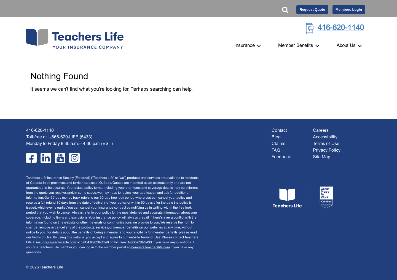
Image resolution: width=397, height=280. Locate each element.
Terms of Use (42, 237)
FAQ (276, 150)
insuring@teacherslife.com (56, 242)
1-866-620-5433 (139, 242)
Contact (279, 130)
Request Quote (312, 9)
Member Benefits (299, 46)
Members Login (349, 9)
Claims (278, 144)
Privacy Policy (326, 150)
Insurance (248, 46)
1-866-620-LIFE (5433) (70, 137)
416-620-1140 (341, 28)
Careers (321, 130)
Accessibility (325, 137)
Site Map (321, 157)
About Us (350, 46)
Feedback (281, 157)
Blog (276, 137)
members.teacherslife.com (150, 247)
